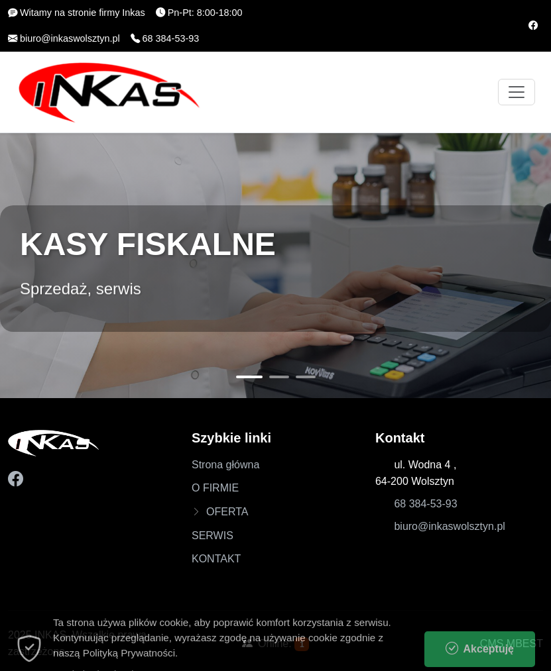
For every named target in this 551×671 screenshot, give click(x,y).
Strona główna (225, 464)
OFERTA (227, 511)
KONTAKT (216, 558)
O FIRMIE (215, 487)
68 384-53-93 (425, 503)
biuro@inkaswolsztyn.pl (449, 526)
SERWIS (212, 535)
